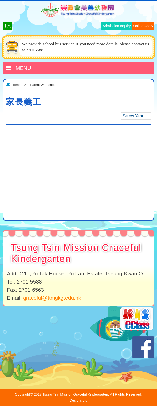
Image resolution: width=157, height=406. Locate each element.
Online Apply (143, 26)
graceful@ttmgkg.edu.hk (52, 298)
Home (16, 85)
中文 (7, 26)
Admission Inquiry (117, 26)
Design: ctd (78, 400)
